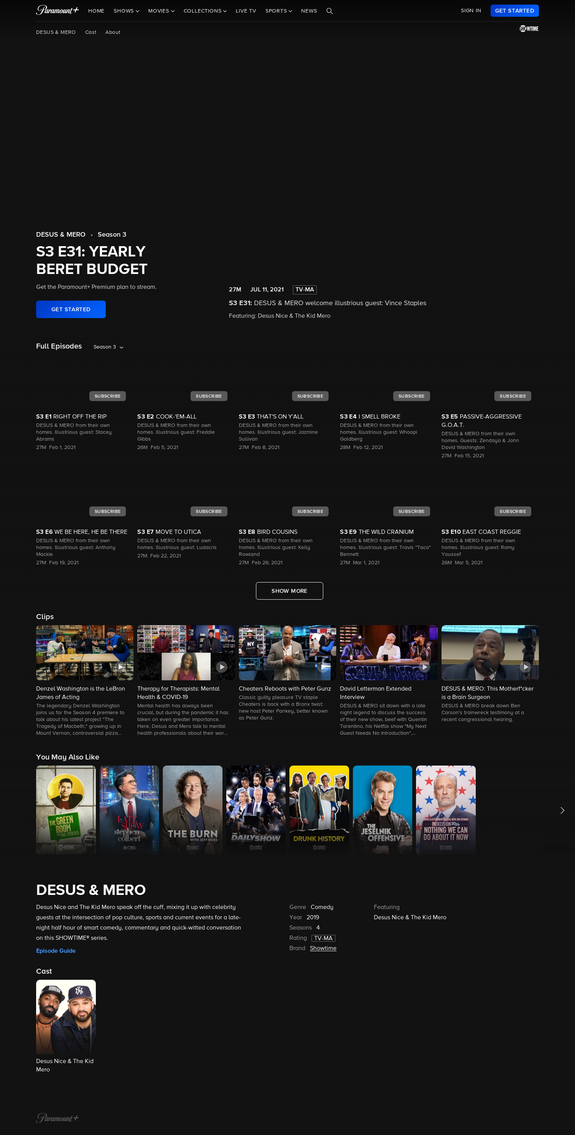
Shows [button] (125, 11)
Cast (91, 32)
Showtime (323, 949)
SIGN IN (471, 10)
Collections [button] (204, 11)
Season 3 (112, 234)
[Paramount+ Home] (57, 1118)
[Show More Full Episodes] (289, 591)
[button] (84, 681)
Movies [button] (159, 11)
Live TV (246, 11)
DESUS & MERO (56, 32)
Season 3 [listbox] (105, 347)
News (309, 11)
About (112, 32)
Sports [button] (277, 11)
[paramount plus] (57, 10)
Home (96, 11)
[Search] (329, 11)
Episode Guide (56, 951)
